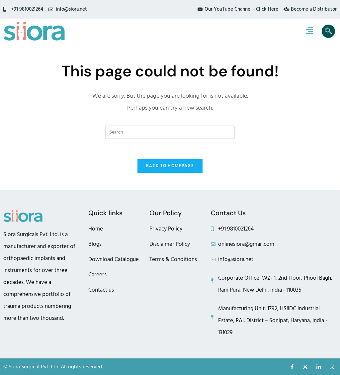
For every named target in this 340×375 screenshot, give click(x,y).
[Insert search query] (170, 132)
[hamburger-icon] (309, 31)
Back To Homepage (170, 166)
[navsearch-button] (328, 31)
